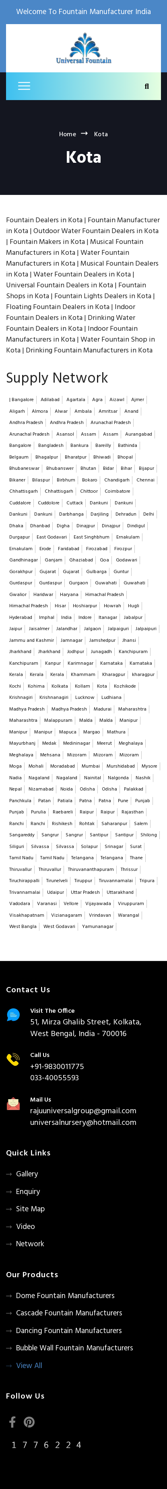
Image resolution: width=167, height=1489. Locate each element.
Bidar (108, 469)
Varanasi (47, 904)
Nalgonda (118, 778)
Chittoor (89, 491)
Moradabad (62, 766)
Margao (91, 732)
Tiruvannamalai (116, 881)
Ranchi (16, 824)
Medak (49, 743)
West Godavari (59, 927)
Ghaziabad (81, 560)
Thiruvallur (20, 870)
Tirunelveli (57, 881)
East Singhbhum (91, 537)
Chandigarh (117, 480)
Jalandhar (66, 629)
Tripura (147, 881)
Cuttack (74, 503)
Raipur (87, 812)
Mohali (36, 766)
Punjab (142, 801)
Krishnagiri (21, 698)
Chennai (145, 480)
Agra (97, 400)
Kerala (16, 675)
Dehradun (125, 514)
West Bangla (23, 927)
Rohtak (87, 824)
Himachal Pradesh (104, 595)
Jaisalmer (39, 629)
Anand (131, 412)
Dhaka (16, 526)
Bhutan (88, 469)
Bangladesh (51, 446)
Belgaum (19, 457)
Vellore (71, 904)
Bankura (79, 446)
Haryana (69, 595)
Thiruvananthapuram (91, 870)
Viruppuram (131, 904)
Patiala (65, 801)
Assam (88, 434)
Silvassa (40, 847)
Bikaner (17, 480)
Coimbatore (117, 491)
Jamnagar (71, 641)
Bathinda (127, 446)
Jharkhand (20, 652)
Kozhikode (125, 686)
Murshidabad (121, 766)
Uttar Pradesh (85, 893)
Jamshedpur (102, 641)
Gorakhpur (21, 572)
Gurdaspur (20, 583)
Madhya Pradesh (27, 709)
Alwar (61, 412)
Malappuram (58, 721)
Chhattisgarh (23, 491)
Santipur (99, 835)
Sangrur (50, 835)
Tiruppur (83, 881)
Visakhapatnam (26, 915)
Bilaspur (41, 480)
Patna (85, 801)
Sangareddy (22, 835)
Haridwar (43, 595)
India (66, 618)
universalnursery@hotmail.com (83, 1122)
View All (29, 1366)
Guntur (121, 572)
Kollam (82, 686)
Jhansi (129, 641)
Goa (104, 560)
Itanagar (108, 618)
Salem (141, 824)
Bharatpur (76, 457)
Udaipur (55, 893)
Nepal (15, 789)
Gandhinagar (23, 560)
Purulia (38, 812)
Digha (63, 526)
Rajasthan (133, 812)
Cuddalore (20, 503)
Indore (85, 618)
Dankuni (99, 503)
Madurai (102, 709)
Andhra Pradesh (26, 423)
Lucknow (85, 698)
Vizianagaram (66, 915)
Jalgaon (92, 629)
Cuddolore (49, 503)
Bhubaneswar (24, 469)
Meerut (104, 743)
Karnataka (111, 664)
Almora (40, 412)
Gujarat (47, 572)
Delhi (148, 514)
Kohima (36, 686)
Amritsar (108, 412)
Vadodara (19, 904)
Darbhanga (71, 514)
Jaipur (15, 629)
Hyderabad (20, 618)
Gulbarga (96, 572)
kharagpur (143, 675)
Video (25, 1227)
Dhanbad (40, 526)
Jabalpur (133, 618)
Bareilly (103, 446)
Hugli (133, 606)
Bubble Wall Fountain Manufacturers (74, 1348)
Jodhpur (75, 652)
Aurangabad (138, 434)
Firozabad (96, 549)
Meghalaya (131, 743)
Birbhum (66, 480)
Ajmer (137, 400)
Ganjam (53, 560)
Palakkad (133, 789)
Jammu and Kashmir (31, 641)
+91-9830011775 (57, 1067)
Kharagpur (113, 675)
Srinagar (114, 847)
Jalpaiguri (118, 629)
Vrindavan (100, 915)
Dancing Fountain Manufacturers (69, 1331)
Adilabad (50, 400)
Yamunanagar (97, 927)
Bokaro (89, 480)
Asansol (65, 434)
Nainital (92, 778)
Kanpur (53, 664)
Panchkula (20, 801)
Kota (102, 686)
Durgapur (19, 537)
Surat (136, 847)
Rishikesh (62, 824)
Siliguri (16, 847)
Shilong (148, 835)
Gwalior (18, 595)
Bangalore (20, 446)
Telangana (82, 858)
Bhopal (125, 457)
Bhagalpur (46, 457)
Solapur (89, 847)
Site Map (30, 1209)
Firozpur (123, 549)
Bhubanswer (60, 469)
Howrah (112, 606)
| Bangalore (21, 400)
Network (30, 1244)
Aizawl (116, 400)
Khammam (83, 675)
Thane (136, 858)
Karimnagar (80, 664)
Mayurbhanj (22, 743)
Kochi (15, 686)
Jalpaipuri (146, 629)
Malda (86, 721)
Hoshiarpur (85, 606)
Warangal (128, 915)
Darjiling (100, 514)
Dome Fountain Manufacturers (65, 1296)
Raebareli (63, 812)
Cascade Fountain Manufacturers (69, 1313)
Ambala (83, 412)
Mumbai (91, 766)
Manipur (129, 721)
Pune (123, 801)
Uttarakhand (120, 893)
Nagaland (39, 778)
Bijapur (146, 469)
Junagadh (101, 652)
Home (67, 134)
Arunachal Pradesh (111, 423)
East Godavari (52, 537)
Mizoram (77, 755)
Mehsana (50, 755)
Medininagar (76, 743)
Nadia (15, 778)
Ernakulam (128, 537)
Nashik (143, 778)
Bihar (126, 469)
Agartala (75, 400)
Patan (44, 801)
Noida (66, 789)
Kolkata (60, 686)
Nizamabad (41, 789)
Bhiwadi (102, 457)
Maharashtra (132, 709)
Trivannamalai (24, 893)
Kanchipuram (133, 652)
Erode (45, 549)
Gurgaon (78, 583)
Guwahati (106, 583)
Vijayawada (98, 904)
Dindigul (136, 526)
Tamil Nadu (21, 858)
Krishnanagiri (53, 698)
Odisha (87, 789)
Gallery (27, 1174)
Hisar (60, 606)
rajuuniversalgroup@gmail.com (83, 1111)
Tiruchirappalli (24, 881)
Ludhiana (111, 698)
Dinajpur (85, 526)
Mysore (149, 766)
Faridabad (68, 549)
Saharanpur (114, 824)
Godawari (126, 560)
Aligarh (17, 412)
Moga (15, 766)
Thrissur (129, 870)
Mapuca (67, 732)
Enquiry (28, 1192)
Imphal (46, 618)
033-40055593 (54, 1078)
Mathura (116, 732)
